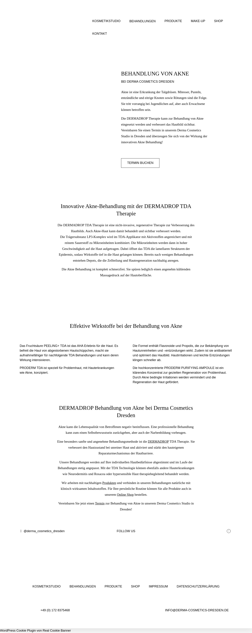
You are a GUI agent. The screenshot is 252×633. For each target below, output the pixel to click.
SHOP (218, 21)
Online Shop (125, 494)
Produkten (109, 483)
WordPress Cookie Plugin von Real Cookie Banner (35, 630)
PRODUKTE (173, 21)
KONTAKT (99, 33)
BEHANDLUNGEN (142, 21)
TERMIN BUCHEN (140, 163)
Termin (100, 503)
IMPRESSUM (158, 586)
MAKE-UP (198, 21)
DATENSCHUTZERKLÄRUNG (198, 586)
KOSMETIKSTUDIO (106, 21)
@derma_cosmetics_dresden (42, 531)
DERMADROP (158, 441)
